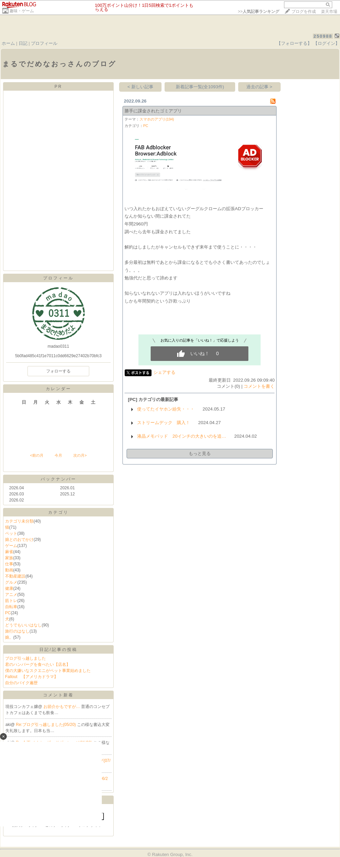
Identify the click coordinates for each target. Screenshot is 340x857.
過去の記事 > (259, 86)
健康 (9, 588)
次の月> (80, 455)
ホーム (8, 43)
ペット (11, 533)
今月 (58, 455)
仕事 (9, 564)
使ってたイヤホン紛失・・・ (165, 409)
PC (8, 612)
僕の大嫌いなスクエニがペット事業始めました (48, 670)
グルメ (11, 582)
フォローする (58, 371)
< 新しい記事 (141, 86)
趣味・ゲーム (22, 10)
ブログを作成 (303, 11)
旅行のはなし (17, 631)
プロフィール (44, 43)
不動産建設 (15, 576)
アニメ (11, 594)
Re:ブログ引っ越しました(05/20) (46, 724)
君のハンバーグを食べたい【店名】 (37, 664)
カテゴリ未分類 (19, 521)
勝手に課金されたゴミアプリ (153, 110)
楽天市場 (329, 11)
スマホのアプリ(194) (156, 119)
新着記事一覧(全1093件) (200, 86)
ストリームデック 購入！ (163, 422)
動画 (9, 570)
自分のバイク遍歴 (21, 682)
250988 (323, 36)
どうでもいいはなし (23, 625)
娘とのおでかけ (19, 539)
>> (258, 11)
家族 (9, 557)
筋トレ (11, 600)
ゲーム (11, 545)
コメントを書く (259, 386)
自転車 (11, 606)
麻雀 (9, 551)
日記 (23, 43)
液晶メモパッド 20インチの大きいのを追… (181, 436)
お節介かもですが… (62, 706)
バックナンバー (58, 479)
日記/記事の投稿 (58, 649)
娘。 (9, 637)
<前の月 (36, 455)
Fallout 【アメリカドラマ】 (31, 676)
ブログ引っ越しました (25, 658)
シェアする (164, 372)
